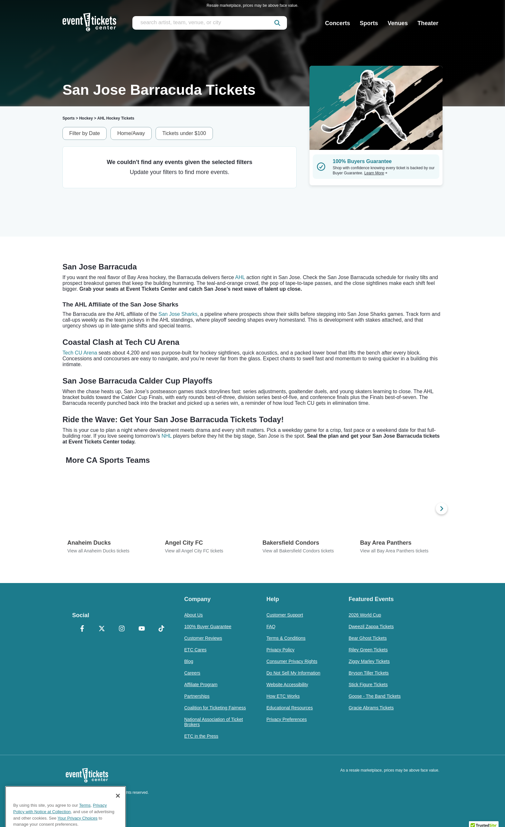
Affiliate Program (200, 684)
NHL (166, 436)
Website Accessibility (287, 684)
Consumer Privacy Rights (291, 661)
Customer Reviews (203, 638)
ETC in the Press (201, 736)
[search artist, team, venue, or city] (209, 23)
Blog (188, 661)
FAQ (270, 626)
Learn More (375, 173)
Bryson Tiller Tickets (368, 673)
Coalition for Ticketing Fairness (215, 707)
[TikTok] (161, 629)
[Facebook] (82, 629)
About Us (193, 615)
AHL (240, 277)
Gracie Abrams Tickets (371, 707)
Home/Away (131, 133)
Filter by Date (84, 133)
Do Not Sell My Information (293, 673)
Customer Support (284, 615)
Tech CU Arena (79, 352)
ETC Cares (195, 649)
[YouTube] (142, 629)
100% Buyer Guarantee (207, 626)
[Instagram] (122, 629)
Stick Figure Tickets (367, 684)
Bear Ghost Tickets (367, 638)
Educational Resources (289, 707)
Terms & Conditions (285, 638)
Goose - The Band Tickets (374, 696)
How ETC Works (283, 696)
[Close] (118, 810)
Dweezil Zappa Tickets (371, 626)
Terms (85, 819)
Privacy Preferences (286, 719)
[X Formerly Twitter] (102, 629)
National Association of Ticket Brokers (213, 722)
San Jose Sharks (177, 314)
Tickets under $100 (184, 133)
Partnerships (197, 696)
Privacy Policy (280, 649)
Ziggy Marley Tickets (369, 661)
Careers (192, 673)
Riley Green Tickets (367, 649)
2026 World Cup (364, 615)
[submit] (277, 22)
